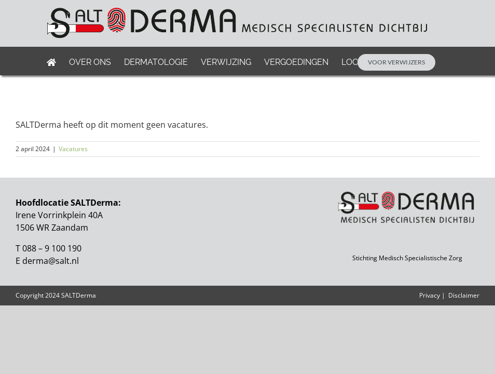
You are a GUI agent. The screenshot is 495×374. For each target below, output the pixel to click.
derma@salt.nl (50, 260)
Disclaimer (463, 295)
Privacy (429, 295)
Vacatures (73, 148)
